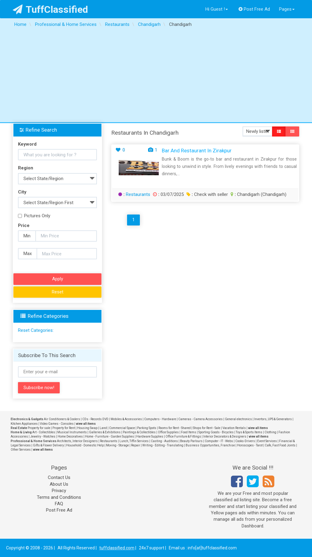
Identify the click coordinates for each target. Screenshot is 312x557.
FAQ (59, 503)
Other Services (21, 449)
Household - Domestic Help (85, 445)
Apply (57, 279)
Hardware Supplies (149, 436)
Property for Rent (63, 428)
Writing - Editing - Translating (162, 445)
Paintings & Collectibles (139, 432)
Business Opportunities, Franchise (210, 445)
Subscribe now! (38, 387)
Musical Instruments (72, 432)
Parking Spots (146, 428)
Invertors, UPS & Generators (273, 419)
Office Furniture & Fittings (183, 436)
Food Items (188, 432)
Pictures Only (34, 215)
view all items (86, 423)
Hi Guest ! (216, 9)
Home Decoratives (70, 436)
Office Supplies (168, 432)
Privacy (59, 490)
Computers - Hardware (160, 419)
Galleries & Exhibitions (105, 432)
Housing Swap (87, 428)
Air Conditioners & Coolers (62, 419)
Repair (135, 445)
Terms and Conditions (59, 497)
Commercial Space (122, 428)
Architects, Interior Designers (77, 441)
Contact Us (59, 477)
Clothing (270, 432)
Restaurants (138, 194)
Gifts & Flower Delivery (48, 445)
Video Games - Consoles (57, 423)
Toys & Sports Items (249, 432)
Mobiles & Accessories (126, 419)
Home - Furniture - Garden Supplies (109, 436)
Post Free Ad (254, 9)
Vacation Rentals (234, 428)
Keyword (27, 144)
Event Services (267, 441)
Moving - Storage (117, 445)
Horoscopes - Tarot (250, 445)
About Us (59, 484)
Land (103, 428)
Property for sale (39, 428)
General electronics (238, 419)
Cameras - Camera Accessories (200, 419)
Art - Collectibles (43, 432)
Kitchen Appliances (24, 423)
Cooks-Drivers (245, 441)
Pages (287, 9)
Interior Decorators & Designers (224, 436)
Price (24, 225)
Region (25, 168)
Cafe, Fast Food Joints (280, 445)
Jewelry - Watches (42, 436)
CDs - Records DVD (95, 419)
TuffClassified (50, 9)
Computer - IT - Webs (219, 441)
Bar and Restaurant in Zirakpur (197, 150)
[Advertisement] (156, 76)
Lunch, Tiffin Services (134, 441)
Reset (57, 292)
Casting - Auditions (164, 441)
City (22, 192)
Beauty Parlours (191, 441)
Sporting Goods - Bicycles (216, 432)
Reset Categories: (36, 330)
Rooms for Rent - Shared (174, 428)
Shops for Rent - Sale (206, 428)
